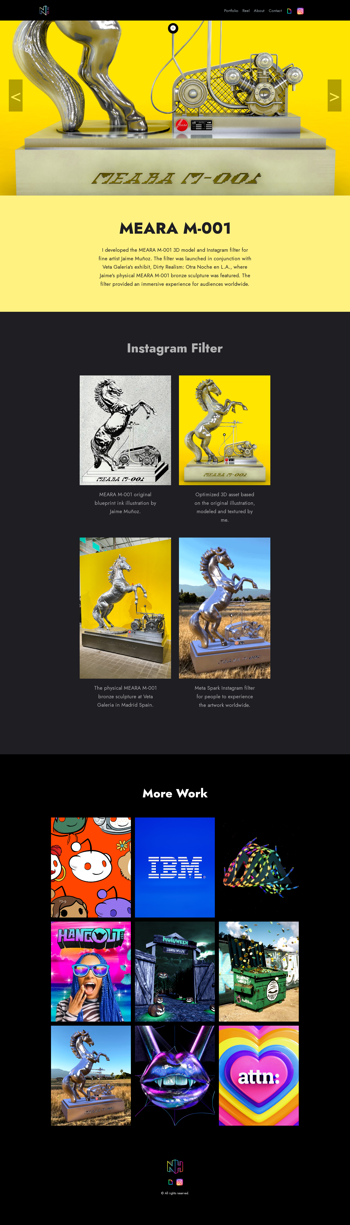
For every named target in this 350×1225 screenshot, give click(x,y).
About (259, 11)
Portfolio (231, 11)
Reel (246, 11)
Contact (275, 11)
